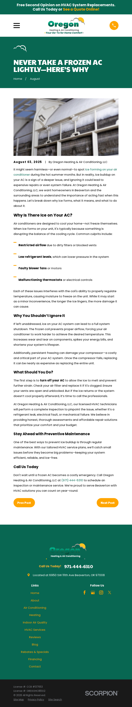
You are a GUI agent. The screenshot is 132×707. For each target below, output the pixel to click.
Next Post (108, 503)
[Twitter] (110, 592)
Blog (35, 644)
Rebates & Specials (35, 652)
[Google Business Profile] (93, 592)
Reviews (35, 637)
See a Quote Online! (81, 9)
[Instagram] (101, 592)
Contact (35, 667)
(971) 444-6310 (72, 480)
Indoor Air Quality (35, 622)
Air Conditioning (35, 608)
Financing (35, 659)
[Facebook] (85, 592)
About (35, 600)
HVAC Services (35, 630)
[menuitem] (18, 699)
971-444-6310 (78, 566)
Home (35, 593)
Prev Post (24, 503)
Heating (34, 615)
